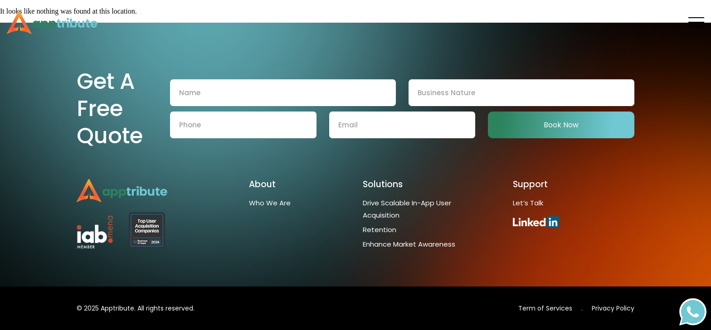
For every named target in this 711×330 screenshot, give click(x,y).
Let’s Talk (528, 203)
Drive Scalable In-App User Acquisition (407, 209)
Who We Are (270, 203)
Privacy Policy (613, 308)
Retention (379, 229)
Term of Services (545, 308)
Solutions (383, 184)
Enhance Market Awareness (410, 244)
